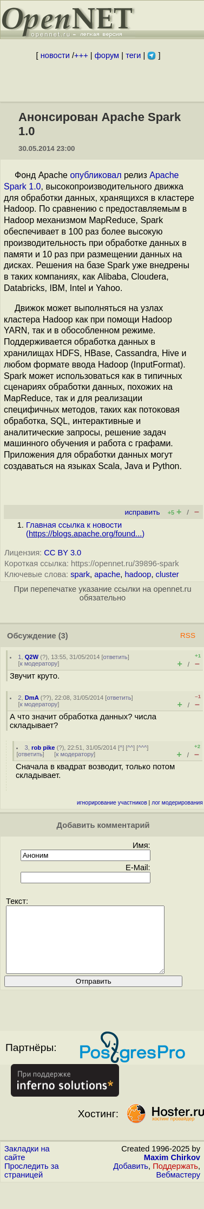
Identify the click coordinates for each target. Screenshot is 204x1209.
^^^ (142, 747)
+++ (81, 55)
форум (107, 55)
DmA (32, 697)
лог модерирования (177, 803)
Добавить (130, 1179)
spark (80, 574)
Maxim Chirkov (172, 1170)
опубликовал (95, 175)
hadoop (137, 574)
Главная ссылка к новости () (85, 529)
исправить (142, 512)
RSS (187, 635)
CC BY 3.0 (62, 552)
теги (133, 55)
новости (55, 55)
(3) (63, 635)
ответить (115, 657)
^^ (131, 747)
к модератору (39, 663)
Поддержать (175, 1179)
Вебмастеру (178, 1187)
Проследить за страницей (31, 1183)
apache (107, 574)
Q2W (31, 657)
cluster (167, 574)
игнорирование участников (112, 803)
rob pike (43, 747)
